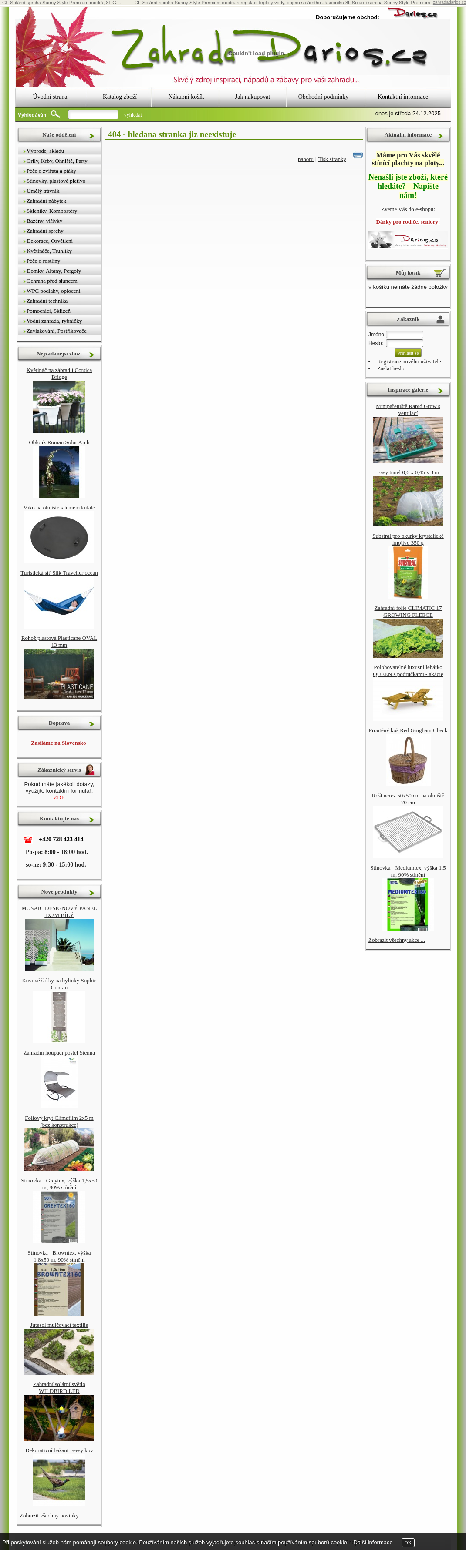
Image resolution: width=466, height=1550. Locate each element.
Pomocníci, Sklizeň (49, 311)
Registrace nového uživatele (409, 361)
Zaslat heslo (390, 368)
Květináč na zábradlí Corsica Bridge (59, 373)
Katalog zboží (120, 97)
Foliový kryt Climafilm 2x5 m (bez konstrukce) (59, 1121)
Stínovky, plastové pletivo (56, 180)
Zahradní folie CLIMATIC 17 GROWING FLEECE (408, 611)
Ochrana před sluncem (52, 281)
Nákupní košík (186, 97)
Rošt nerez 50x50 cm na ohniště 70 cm (408, 799)
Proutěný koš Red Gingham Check (408, 730)
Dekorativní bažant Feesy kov (59, 1450)
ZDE (59, 797)
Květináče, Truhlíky (49, 251)
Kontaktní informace (403, 97)
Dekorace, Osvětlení (50, 241)
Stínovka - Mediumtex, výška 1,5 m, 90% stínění (408, 871)
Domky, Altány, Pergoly (54, 271)
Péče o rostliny (43, 261)
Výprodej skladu (45, 150)
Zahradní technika (47, 301)
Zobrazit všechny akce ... (396, 940)
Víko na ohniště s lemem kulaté (59, 507)
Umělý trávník (43, 190)
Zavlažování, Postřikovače (57, 331)
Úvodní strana (50, 97)
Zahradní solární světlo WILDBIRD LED (59, 1387)
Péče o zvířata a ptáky (51, 170)
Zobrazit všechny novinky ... (52, 1515)
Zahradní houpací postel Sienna (59, 1052)
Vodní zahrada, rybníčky (54, 321)
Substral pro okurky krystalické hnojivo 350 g (408, 539)
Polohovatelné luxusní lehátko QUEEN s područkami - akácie (408, 670)
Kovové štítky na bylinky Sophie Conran (59, 984)
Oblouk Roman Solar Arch (59, 442)
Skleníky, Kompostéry (52, 211)
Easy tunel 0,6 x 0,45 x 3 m (408, 472)
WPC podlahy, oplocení (54, 291)
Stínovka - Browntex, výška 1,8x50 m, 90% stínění (59, 1256)
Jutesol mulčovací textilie (59, 1325)
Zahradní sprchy (45, 231)
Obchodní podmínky (323, 97)
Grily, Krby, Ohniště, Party (57, 160)
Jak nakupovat (252, 97)
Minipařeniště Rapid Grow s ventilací (408, 409)
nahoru (306, 159)
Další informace (372, 1542)
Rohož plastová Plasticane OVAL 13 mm (59, 641)
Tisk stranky (332, 159)
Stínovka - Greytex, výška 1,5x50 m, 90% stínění (59, 1184)
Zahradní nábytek (46, 201)
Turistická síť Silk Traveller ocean (59, 572)
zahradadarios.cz (449, 2)
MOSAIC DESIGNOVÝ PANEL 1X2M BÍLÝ (59, 911)
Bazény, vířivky (44, 221)
